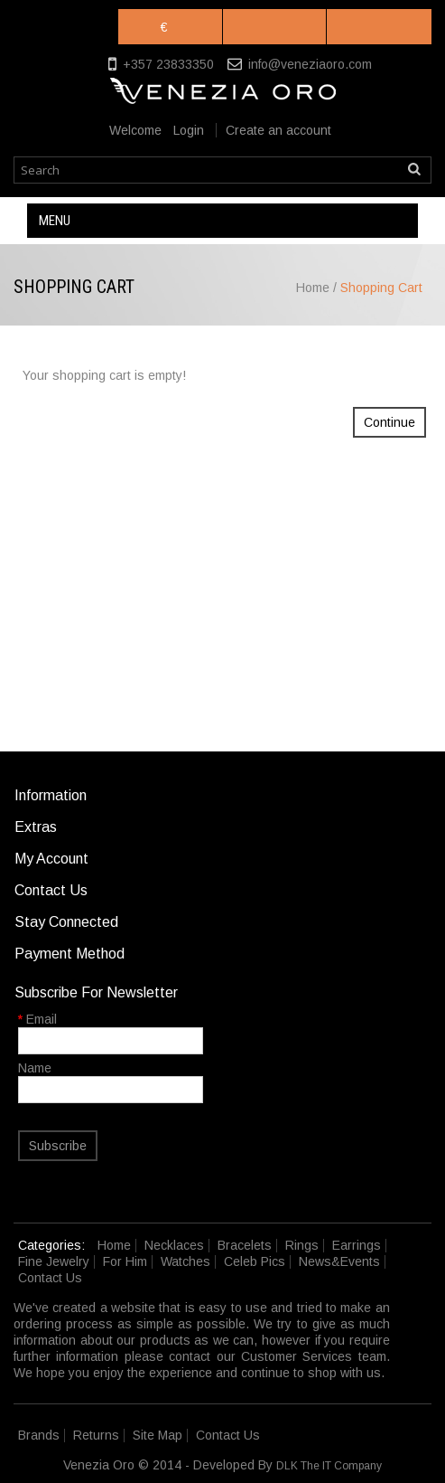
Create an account (278, 130)
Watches (185, 1261)
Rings (302, 1245)
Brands (39, 1435)
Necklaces (174, 1245)
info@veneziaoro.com (310, 64)
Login (188, 130)
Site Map (157, 1435)
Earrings (356, 1245)
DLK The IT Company (329, 1465)
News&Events (339, 1261)
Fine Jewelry (53, 1261)
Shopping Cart (381, 287)
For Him (125, 1261)
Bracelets (245, 1245)
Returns (96, 1435)
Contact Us (50, 1277)
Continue (389, 422)
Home (312, 287)
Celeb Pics (254, 1261)
